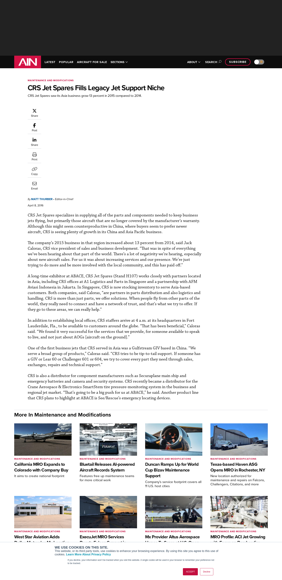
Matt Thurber (63, 110)
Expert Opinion (177, 528)
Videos (173, 537)
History (227, 532)
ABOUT (194, 62)
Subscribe (237, 62)
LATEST (50, 62)
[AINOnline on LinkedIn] (36, 530)
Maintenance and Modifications (51, 80)
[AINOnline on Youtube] (22, 530)
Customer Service (126, 528)
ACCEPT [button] (190, 571)
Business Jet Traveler (76, 537)
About (226, 523)
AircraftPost (71, 532)
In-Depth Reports (179, 532)
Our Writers (229, 528)
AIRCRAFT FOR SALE (92, 62)
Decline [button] (206, 571)
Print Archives (177, 523)
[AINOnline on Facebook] (15, 530)
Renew (120, 532)
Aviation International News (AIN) (83, 528)
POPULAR (66, 62)
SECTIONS (119, 62)
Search (212, 62)
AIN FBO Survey (73, 523)
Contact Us (229, 537)
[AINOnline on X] (29, 530)
